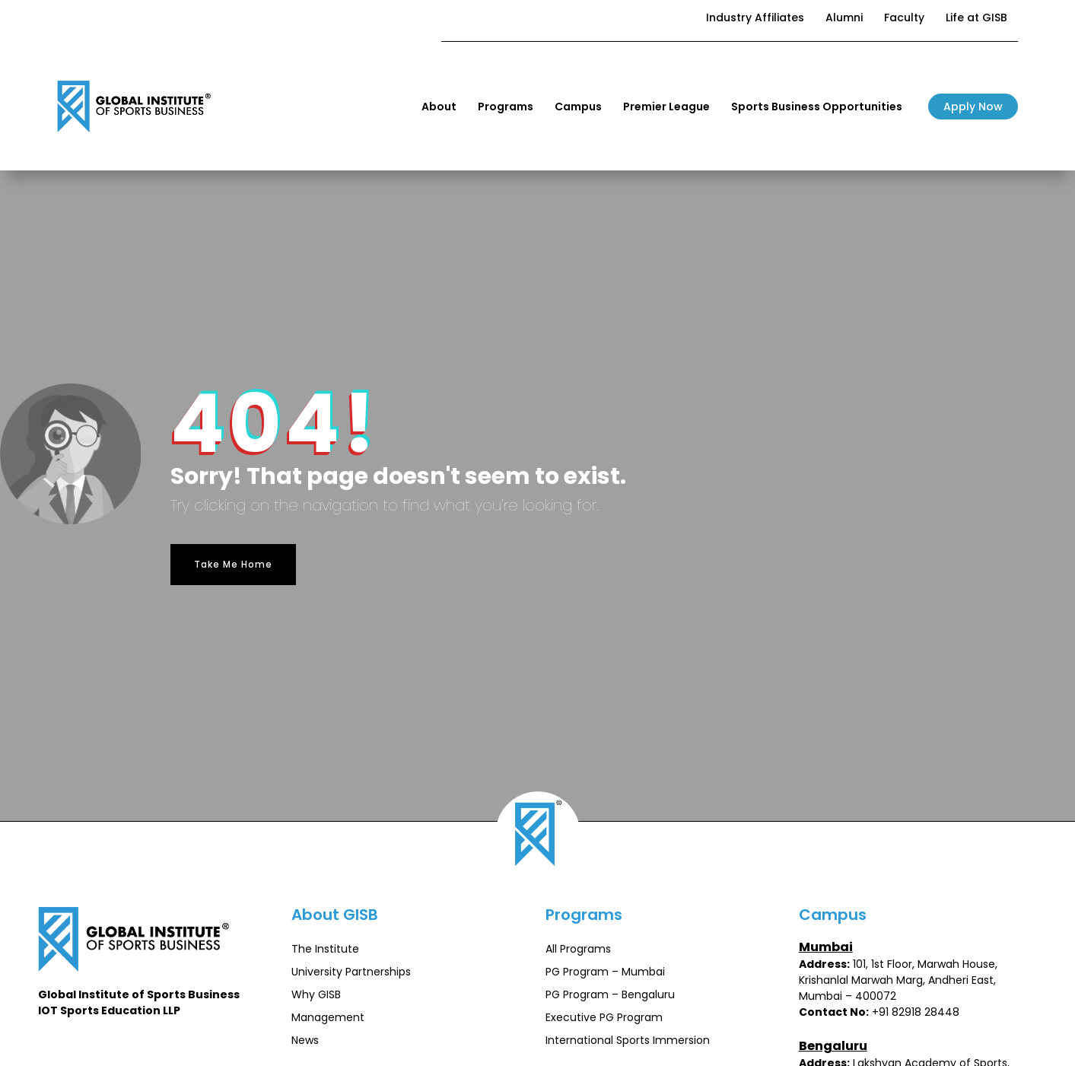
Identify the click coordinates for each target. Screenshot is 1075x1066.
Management (327, 1017)
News (305, 1040)
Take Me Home (233, 564)
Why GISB (316, 994)
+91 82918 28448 (915, 1012)
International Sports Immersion (627, 1040)
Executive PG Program (604, 1017)
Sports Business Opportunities (816, 106)
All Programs (578, 948)
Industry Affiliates (755, 17)
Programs (505, 106)
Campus (578, 106)
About (438, 106)
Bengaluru (833, 1046)
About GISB (334, 914)
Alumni (844, 17)
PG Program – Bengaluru (610, 994)
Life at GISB (976, 17)
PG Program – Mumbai (605, 971)
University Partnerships (351, 971)
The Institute (325, 948)
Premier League (666, 106)
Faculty (904, 17)
